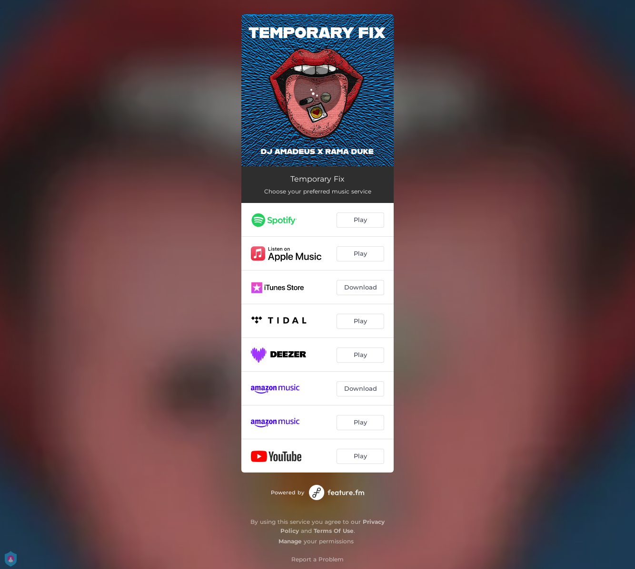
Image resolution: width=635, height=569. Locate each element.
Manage (290, 541)
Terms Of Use (334, 530)
